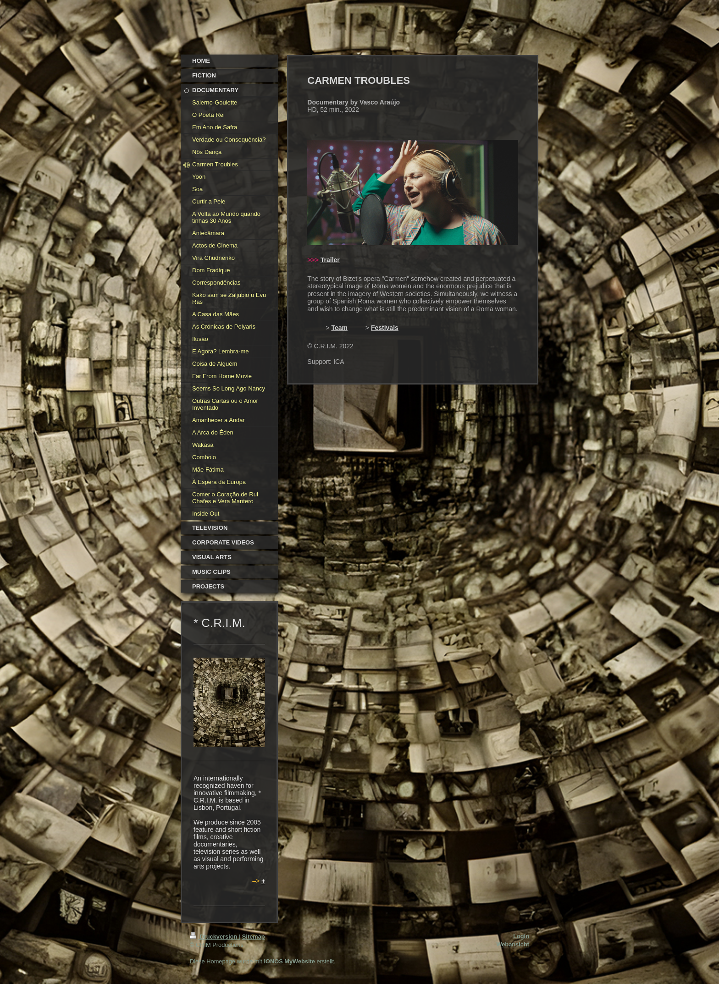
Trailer (330, 260)
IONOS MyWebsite (289, 961)
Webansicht (512, 944)
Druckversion (214, 936)
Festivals (384, 327)
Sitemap (253, 936)
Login (521, 936)
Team (339, 327)
